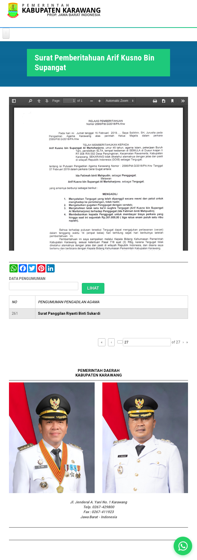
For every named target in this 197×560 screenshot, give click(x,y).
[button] (182, 545)
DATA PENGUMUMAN (27, 279)
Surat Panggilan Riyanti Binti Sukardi (69, 313)
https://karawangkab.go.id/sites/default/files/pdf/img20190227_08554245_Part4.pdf (98, 174)
